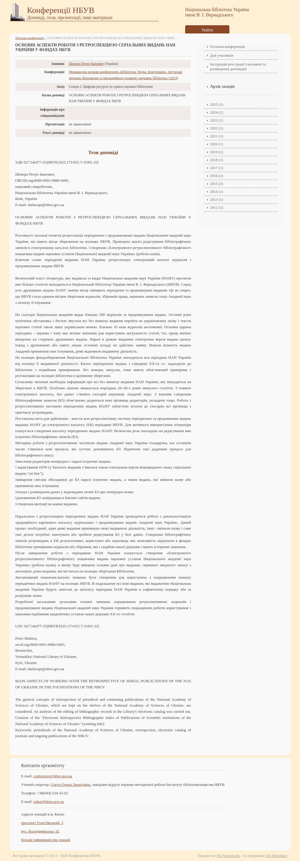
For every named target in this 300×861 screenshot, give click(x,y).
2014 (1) (216, 191)
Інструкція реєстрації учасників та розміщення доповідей (238, 66)
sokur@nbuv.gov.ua (48, 801)
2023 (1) (216, 120)
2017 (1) (216, 168)
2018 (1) (216, 160)
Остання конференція (227, 46)
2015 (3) (216, 183)
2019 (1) (216, 152)
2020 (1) (216, 144)
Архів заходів (222, 86)
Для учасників (221, 55)
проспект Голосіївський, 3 (42, 822)
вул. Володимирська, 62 (40, 831)
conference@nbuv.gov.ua (52, 776)
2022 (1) (216, 128)
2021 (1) (216, 136)
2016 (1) (216, 175)
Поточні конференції (30, 38)
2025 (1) (216, 104)
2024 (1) (216, 112)
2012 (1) (216, 207)
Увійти (207, 30)
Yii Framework (228, 855)
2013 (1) (216, 199)
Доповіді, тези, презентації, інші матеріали (69, 17)
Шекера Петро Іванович (86, 64)
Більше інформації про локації (45, 840)
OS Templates (276, 855)
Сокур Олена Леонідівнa (71, 784)
